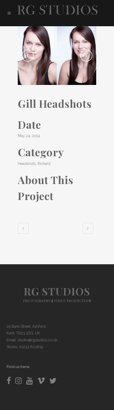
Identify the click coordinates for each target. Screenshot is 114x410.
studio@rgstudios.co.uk (37, 340)
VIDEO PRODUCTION (72, 301)
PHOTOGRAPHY (37, 301)
